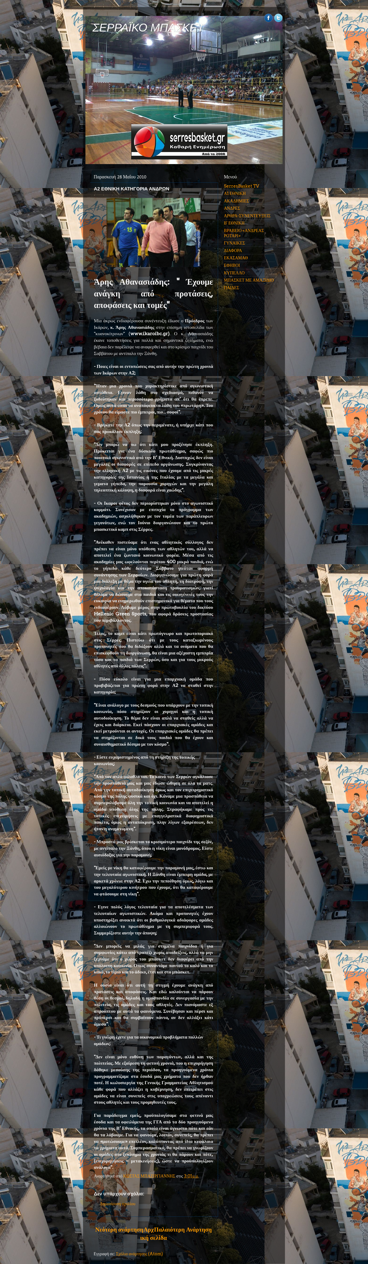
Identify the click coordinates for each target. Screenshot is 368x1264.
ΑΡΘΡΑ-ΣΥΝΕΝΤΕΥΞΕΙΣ (247, 215)
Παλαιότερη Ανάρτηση (183, 1229)
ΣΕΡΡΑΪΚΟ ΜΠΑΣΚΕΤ (148, 27)
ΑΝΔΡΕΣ (232, 208)
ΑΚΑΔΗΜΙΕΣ (236, 200)
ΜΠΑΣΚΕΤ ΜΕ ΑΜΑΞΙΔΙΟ (249, 280)
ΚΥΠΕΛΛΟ (234, 272)
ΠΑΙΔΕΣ (231, 287)
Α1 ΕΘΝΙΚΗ (235, 193)
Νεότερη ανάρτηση (119, 1229)
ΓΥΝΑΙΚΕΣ (234, 242)
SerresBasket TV (241, 186)
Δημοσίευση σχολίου (117, 1203)
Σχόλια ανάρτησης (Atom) (139, 1253)
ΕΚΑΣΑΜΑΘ (236, 257)
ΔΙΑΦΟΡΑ (233, 250)
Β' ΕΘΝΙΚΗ (234, 223)
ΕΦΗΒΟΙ (232, 265)
